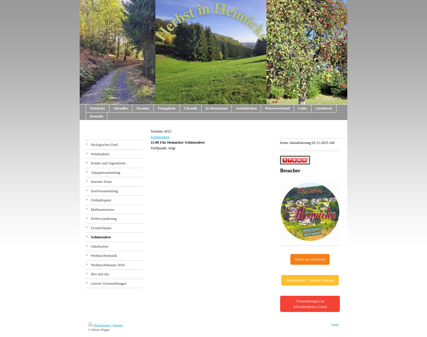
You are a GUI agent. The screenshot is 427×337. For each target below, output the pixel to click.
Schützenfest (160, 137)
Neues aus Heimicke (310, 259)
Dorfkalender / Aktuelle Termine (310, 280)
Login (335, 324)
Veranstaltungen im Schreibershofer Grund (310, 304)
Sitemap (118, 325)
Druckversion (99, 325)
